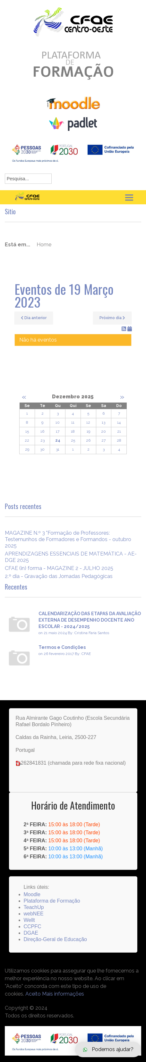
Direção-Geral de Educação (55, 939)
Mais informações (63, 994)
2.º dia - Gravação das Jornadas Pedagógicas (59, 576)
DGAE (31, 933)
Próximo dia (112, 318)
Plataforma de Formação (52, 901)
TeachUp (34, 907)
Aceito (33, 994)
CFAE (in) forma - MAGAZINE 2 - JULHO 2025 (59, 568)
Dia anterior (34, 318)
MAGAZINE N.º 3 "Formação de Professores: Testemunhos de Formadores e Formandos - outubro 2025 (68, 539)
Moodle (32, 894)
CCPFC (32, 926)
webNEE (34, 913)
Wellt (29, 920)
